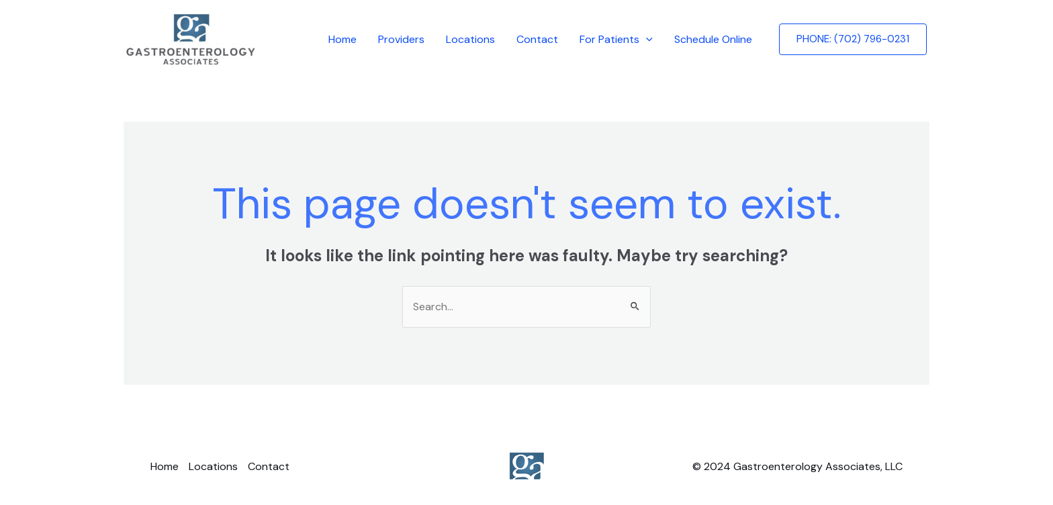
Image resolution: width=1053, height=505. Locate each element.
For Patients (616, 40)
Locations (470, 39)
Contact (537, 39)
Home (342, 39)
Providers (401, 39)
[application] (646, 40)
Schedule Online (713, 39)
